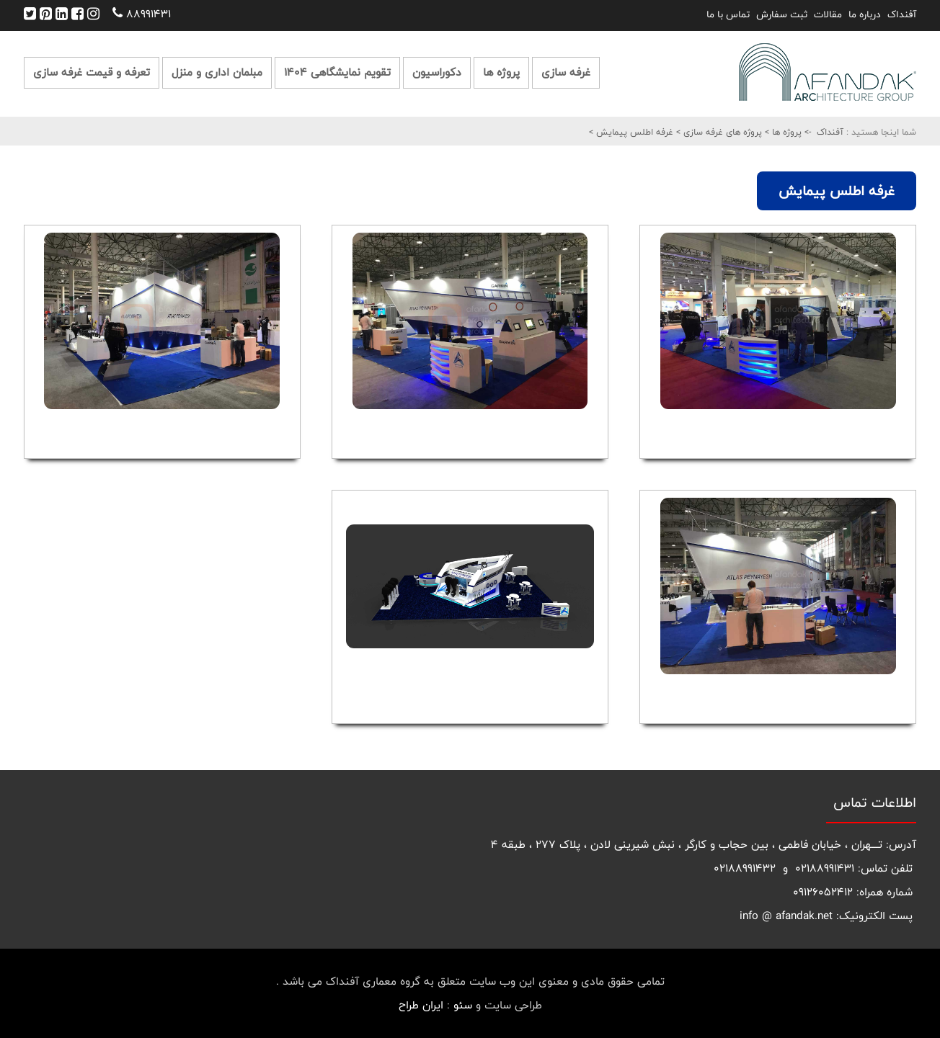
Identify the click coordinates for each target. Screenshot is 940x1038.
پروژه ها (501, 72)
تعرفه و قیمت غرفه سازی (91, 72)
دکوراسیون (436, 72)
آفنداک (901, 14)
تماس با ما (728, 14)
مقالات (828, 14)
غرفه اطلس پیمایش (633, 132)
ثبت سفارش (781, 14)
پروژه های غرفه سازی (721, 132)
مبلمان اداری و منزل (217, 72)
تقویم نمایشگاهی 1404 (337, 72)
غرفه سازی (565, 72)
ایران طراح (421, 1005)
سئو (462, 1005)
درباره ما (864, 14)
